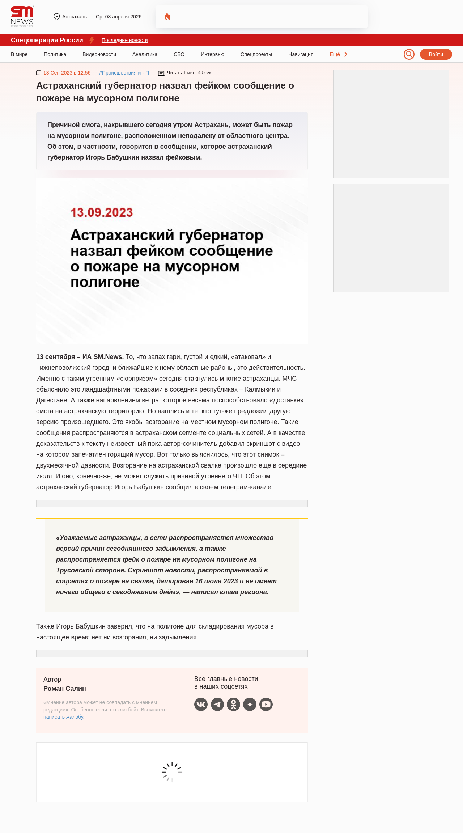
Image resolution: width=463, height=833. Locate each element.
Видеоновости (99, 54)
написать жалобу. (63, 717)
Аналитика (144, 54)
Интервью (212, 54)
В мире (19, 54)
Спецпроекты (256, 54)
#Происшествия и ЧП (124, 73)
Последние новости (125, 40)
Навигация (300, 54)
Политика (55, 54)
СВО (179, 54)
